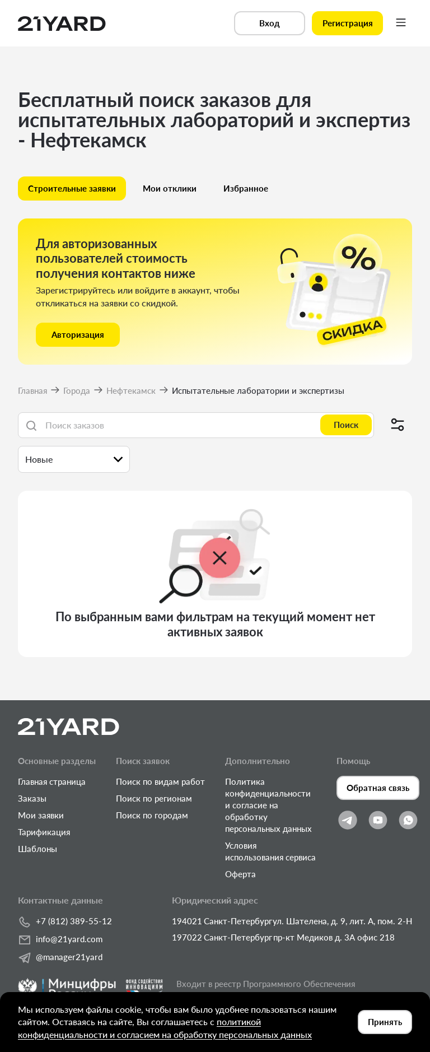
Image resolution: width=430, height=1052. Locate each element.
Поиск (346, 425)
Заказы (32, 798)
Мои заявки (41, 815)
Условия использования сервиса (270, 851)
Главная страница (52, 781)
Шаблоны (37, 849)
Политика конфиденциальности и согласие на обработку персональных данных (268, 805)
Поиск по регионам (154, 798)
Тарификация (44, 832)
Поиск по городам (152, 815)
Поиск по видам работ (160, 781)
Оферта (240, 874)
